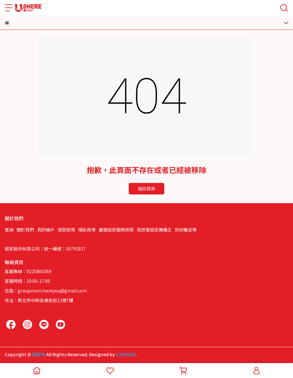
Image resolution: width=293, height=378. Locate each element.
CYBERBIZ (126, 354)
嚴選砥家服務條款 (116, 229)
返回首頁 (146, 188)
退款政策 (66, 229)
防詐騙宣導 (186, 229)
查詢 (9, 229)
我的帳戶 (46, 229)
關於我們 (25, 229)
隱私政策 (87, 229)
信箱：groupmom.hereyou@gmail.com (46, 290)
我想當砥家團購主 (154, 229)
